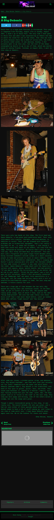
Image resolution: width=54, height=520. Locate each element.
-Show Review (40, 417)
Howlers (50, 417)
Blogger (30, 516)
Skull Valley (17, 515)
